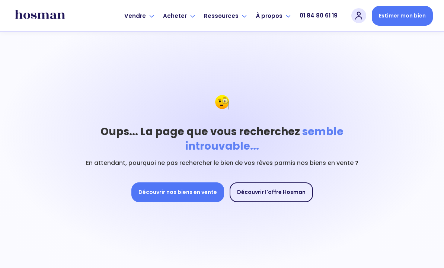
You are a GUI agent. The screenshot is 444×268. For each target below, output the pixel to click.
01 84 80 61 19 (319, 15)
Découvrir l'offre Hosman (271, 192)
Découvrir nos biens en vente (177, 192)
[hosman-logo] (40, 15)
